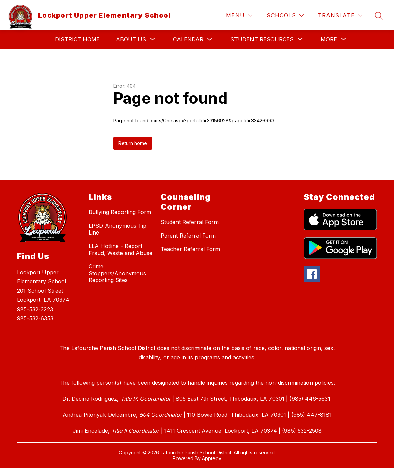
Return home (132, 143)
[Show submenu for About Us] (131, 39)
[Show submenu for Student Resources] (262, 39)
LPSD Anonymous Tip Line (117, 229)
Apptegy (211, 458)
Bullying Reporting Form (120, 212)
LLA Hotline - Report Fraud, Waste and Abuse (120, 249)
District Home (77, 39)
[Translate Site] (340, 15)
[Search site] (379, 16)
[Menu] (239, 15)
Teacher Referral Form (190, 249)
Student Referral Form (190, 222)
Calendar (188, 39)
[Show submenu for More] (329, 39)
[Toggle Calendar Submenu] (210, 39)
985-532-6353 (35, 318)
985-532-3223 (35, 309)
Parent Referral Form (188, 235)
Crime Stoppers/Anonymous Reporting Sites (117, 273)
